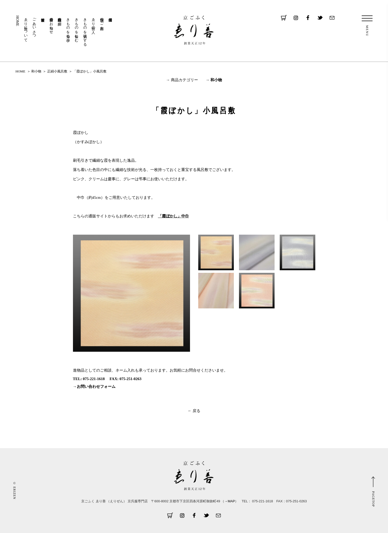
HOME (17, 20)
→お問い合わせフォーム (94, 386)
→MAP (229, 501)
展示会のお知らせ (51, 23)
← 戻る (194, 411)
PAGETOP (373, 499)
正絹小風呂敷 (57, 71)
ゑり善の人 (93, 21)
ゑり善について (26, 27)
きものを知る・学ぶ (68, 27)
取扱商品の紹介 (60, 17)
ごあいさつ (34, 25)
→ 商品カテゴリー (182, 80)
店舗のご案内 (102, 19)
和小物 (36, 71)
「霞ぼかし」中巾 (173, 216)
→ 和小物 (214, 80)
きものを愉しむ (76, 27)
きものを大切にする (85, 29)
